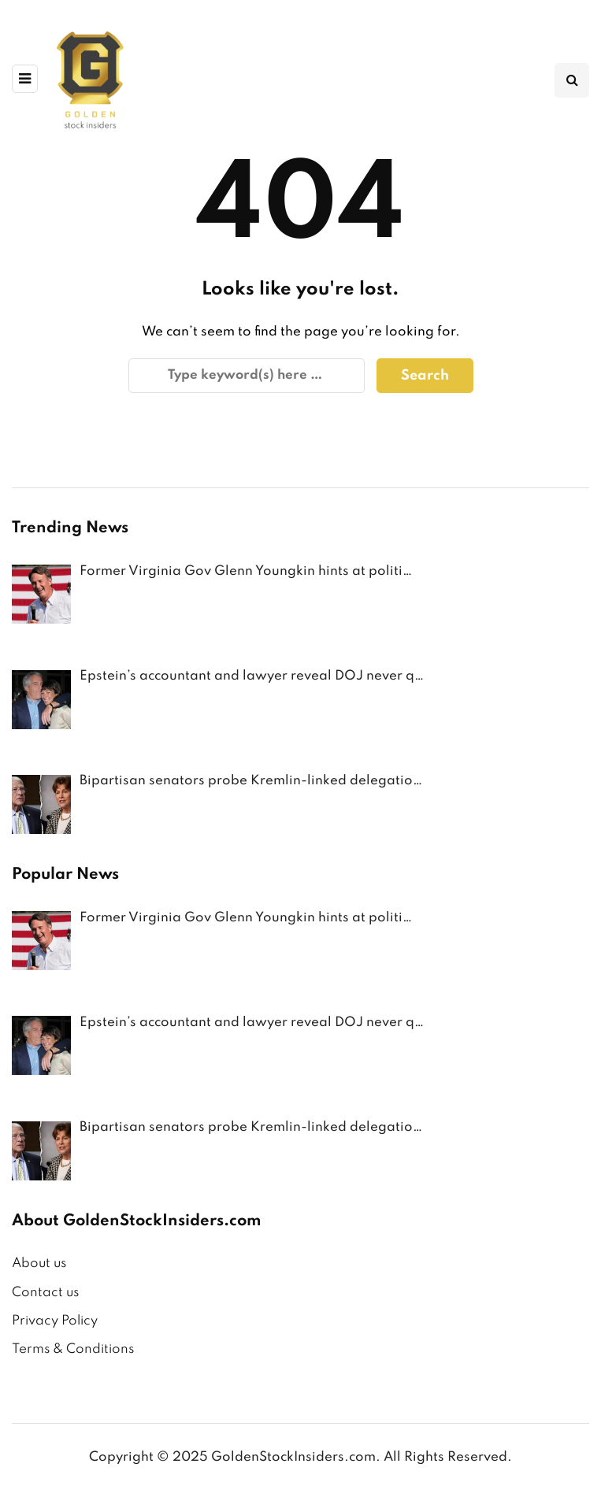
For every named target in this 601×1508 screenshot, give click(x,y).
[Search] (246, 375)
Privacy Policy (55, 1321)
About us (39, 1263)
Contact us (45, 1292)
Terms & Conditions (73, 1349)
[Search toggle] (572, 80)
